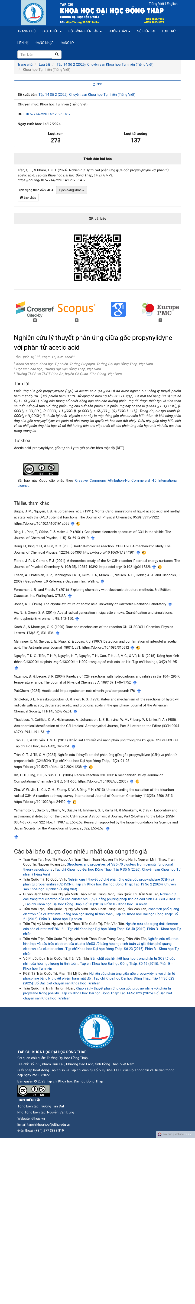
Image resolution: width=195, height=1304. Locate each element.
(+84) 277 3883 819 (49, 1130)
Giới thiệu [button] (52, 31)
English (172, 4)
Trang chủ (26, 31)
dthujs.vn (38, 1118)
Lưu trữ (169, 31)
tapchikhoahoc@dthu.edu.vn (48, 1124)
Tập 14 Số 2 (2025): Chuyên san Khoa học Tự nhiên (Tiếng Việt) (105, 64)
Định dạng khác (71, 190)
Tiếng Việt (157, 4)
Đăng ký (67, 43)
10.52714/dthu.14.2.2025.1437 (47, 114)
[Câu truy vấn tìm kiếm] (34, 54)
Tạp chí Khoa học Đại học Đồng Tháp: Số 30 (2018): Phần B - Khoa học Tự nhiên (86, 904)
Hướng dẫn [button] (119, 31)
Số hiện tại (146, 31)
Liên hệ (23, 43)
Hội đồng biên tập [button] (85, 31)
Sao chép (28, 197)
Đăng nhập (45, 43)
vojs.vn (188, 1134)
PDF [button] (97, 84)
